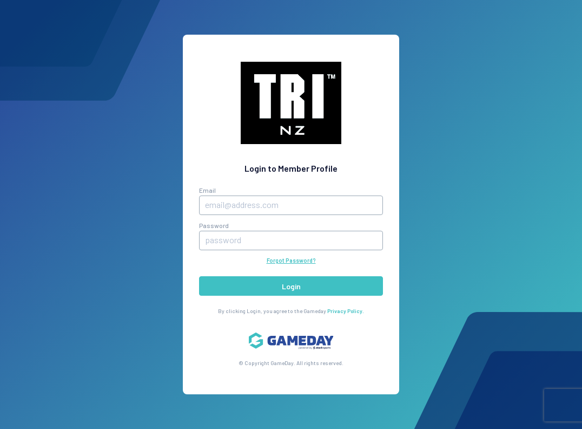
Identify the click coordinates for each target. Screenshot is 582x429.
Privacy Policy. (345, 311)
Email (207, 190)
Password (214, 225)
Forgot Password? (291, 260)
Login (291, 286)
